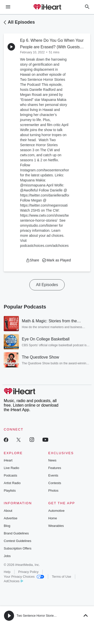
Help (7, 572)
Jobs (7, 556)
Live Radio (11, 468)
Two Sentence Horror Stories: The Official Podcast (50, 615)
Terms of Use (61, 576)
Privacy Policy (28, 572)
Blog (7, 526)
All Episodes (21, 22)
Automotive (56, 511)
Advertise (10, 518)
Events (53, 475)
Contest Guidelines (17, 541)
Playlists (10, 490)
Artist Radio (12, 483)
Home (52, 518)
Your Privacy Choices (24, 576)
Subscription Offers (17, 548)
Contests (54, 483)
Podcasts (10, 475)
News (52, 460)
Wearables (56, 526)
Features (54, 468)
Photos (53, 490)
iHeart (8, 460)
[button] (32, 260)
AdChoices (13, 581)
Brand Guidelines (16, 533)
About (8, 511)
